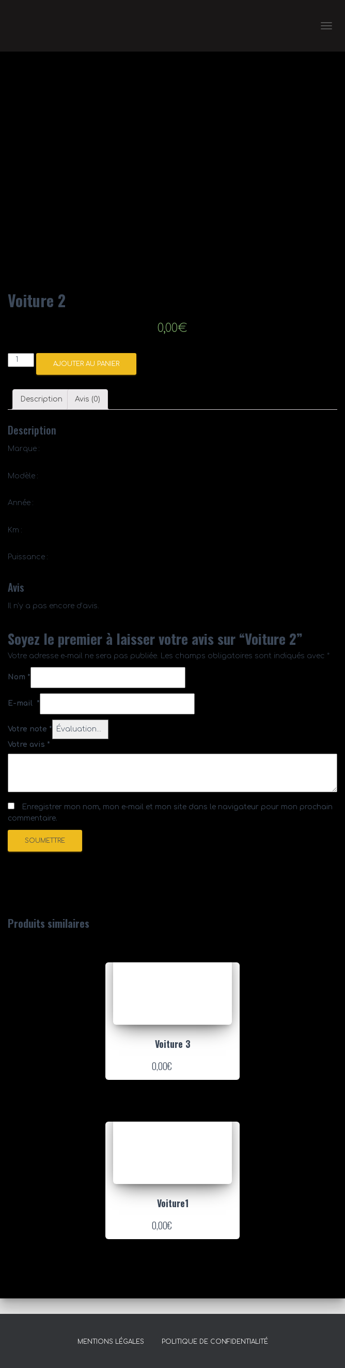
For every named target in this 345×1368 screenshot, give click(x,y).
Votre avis (29, 744)
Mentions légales (110, 1341)
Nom (19, 677)
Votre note (30, 729)
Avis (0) (87, 399)
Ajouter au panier (86, 364)
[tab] (41, 399)
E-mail (24, 703)
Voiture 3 (173, 1043)
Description (41, 399)
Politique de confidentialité (215, 1341)
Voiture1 (173, 1203)
